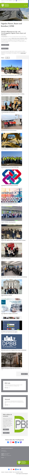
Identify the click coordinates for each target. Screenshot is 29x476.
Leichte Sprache (19, 0)
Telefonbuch (7, 0)
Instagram (5, 432)
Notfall (15, 0)
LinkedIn (5, 429)
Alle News (23, 373)
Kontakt (2, 457)
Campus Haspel (23, 53)
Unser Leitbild (4, 44)
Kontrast (4, 0)
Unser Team (4, 48)
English (4, 2)
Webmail (11, 0)
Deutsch (23, 0)
